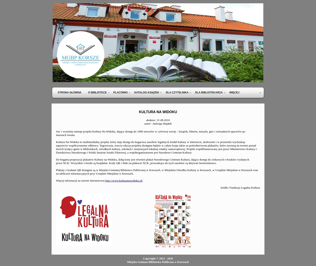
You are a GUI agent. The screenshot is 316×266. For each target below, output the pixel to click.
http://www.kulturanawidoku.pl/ (124, 180)
